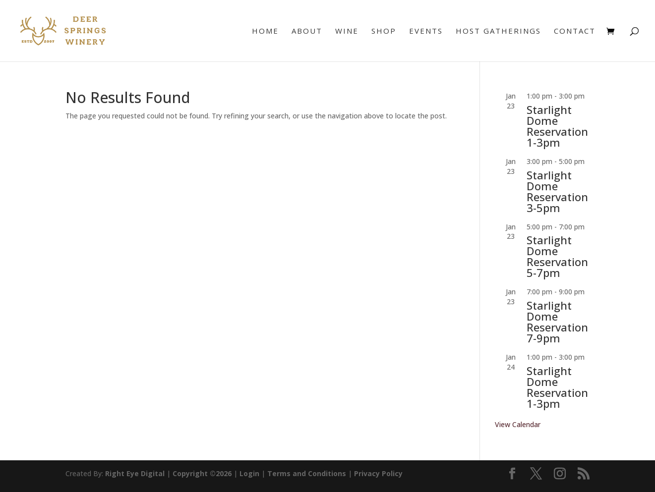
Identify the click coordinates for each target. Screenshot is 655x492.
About (307, 31)
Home (265, 31)
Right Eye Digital (135, 473)
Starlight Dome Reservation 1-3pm (557, 126)
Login (249, 473)
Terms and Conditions (306, 473)
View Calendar (517, 424)
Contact (574, 31)
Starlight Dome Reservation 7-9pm (557, 321)
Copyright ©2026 (202, 473)
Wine (346, 31)
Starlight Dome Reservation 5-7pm (557, 256)
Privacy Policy (378, 473)
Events (426, 31)
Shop (383, 31)
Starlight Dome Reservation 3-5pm (557, 191)
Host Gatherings (498, 31)
